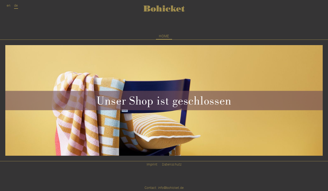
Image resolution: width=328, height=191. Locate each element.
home (164, 36)
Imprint (152, 164)
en (9, 5)
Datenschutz (172, 164)
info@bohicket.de (171, 188)
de (16, 5)
